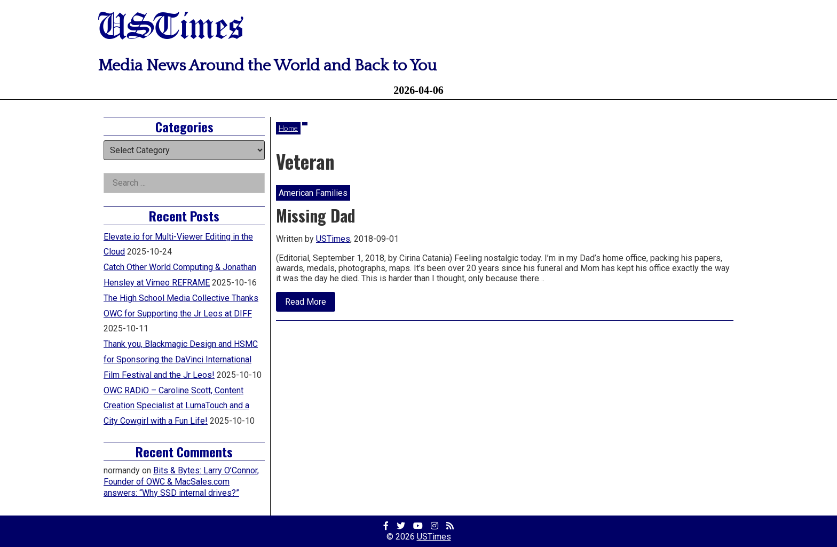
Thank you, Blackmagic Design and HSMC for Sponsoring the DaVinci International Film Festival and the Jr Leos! (181, 359)
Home (288, 127)
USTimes (170, 28)
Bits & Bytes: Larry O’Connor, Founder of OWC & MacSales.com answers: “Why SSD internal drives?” (181, 481)
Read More (310, 304)
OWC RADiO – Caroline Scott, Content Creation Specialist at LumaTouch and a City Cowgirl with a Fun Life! (176, 405)
